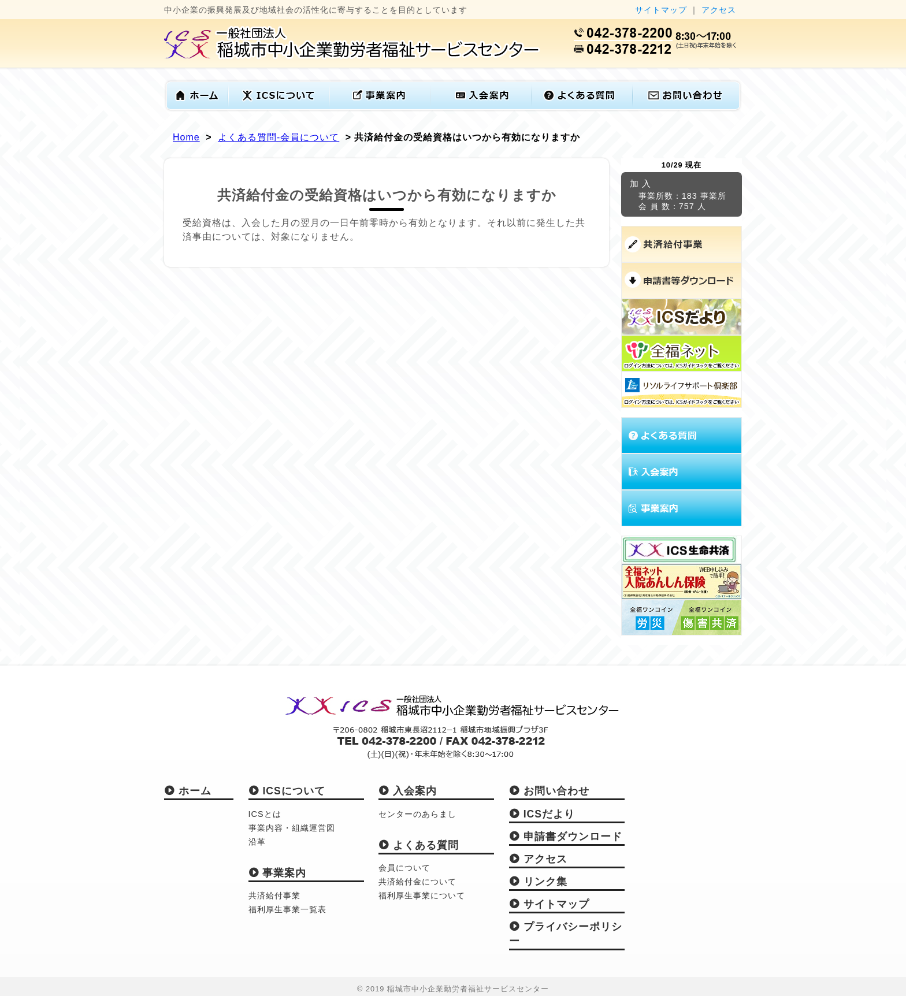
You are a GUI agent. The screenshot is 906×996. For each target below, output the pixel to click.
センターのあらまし (417, 814)
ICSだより (542, 814)
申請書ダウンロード (565, 836)
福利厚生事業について (421, 895)
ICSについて (286, 791)
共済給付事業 (274, 895)
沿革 (257, 841)
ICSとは (264, 814)
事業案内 (277, 873)
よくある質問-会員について (278, 137)
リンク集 (538, 881)
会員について (404, 867)
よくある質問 (418, 845)
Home (186, 137)
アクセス (718, 9)
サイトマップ (661, 9)
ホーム (187, 791)
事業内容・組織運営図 (291, 828)
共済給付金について (417, 881)
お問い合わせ (549, 791)
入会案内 (407, 791)
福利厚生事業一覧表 (287, 909)
